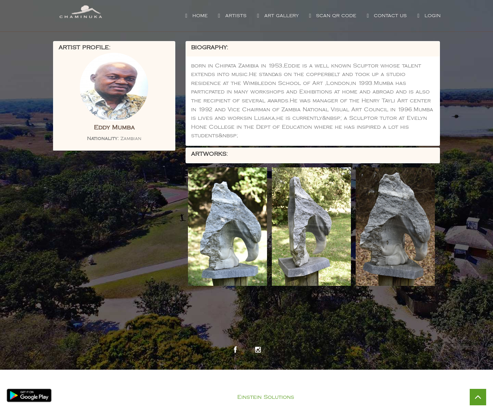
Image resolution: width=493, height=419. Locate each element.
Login (428, 15)
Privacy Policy (253, 388)
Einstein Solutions (265, 397)
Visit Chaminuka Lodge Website (334, 376)
